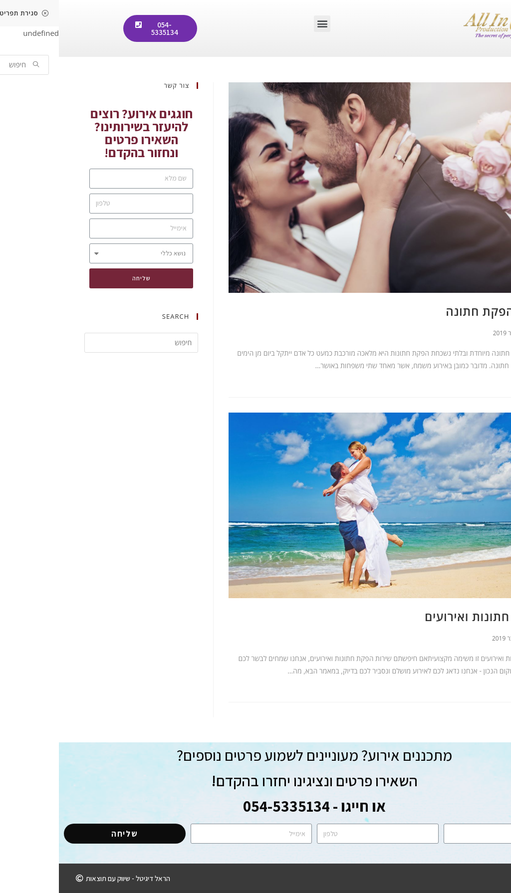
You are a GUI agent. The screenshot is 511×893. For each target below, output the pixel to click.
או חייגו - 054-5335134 (255, 806)
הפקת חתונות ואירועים (426, 616)
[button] (263, 23)
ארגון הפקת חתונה (436, 311)
